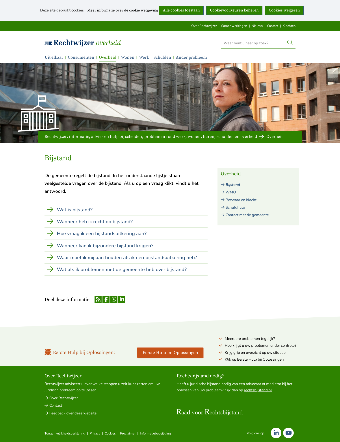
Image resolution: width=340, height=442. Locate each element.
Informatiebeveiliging (155, 433)
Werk (144, 57)
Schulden (162, 57)
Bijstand (233, 184)
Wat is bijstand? (75, 209)
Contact (272, 26)
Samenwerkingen (234, 26)
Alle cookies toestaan (181, 10)
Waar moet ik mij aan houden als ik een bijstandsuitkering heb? (127, 257)
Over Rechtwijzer (204, 26)
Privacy (95, 433)
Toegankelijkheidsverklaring (65, 433)
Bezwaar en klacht (241, 199)
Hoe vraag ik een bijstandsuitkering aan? (102, 233)
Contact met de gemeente (247, 214)
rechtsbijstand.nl (258, 390)
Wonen (127, 57)
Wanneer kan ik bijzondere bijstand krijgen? (105, 245)
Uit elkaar (54, 57)
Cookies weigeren (284, 10)
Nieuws (257, 26)
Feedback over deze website (73, 413)
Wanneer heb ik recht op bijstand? (95, 221)
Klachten (289, 26)
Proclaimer (128, 433)
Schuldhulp (235, 207)
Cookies (110, 433)
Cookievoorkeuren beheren (234, 10)
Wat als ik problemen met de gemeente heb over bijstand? (122, 269)
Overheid (108, 43)
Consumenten (81, 57)
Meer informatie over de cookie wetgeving (122, 10)
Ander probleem (191, 57)
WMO (231, 192)
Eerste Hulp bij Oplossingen (170, 353)
